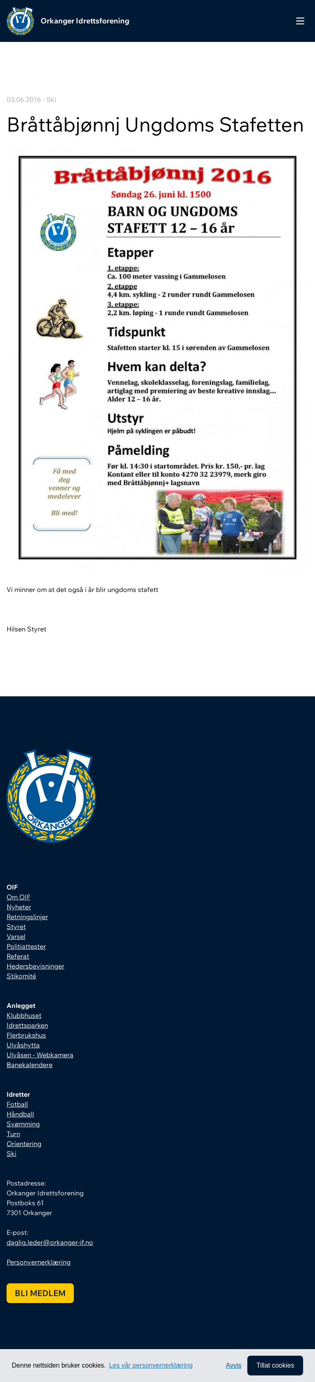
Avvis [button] (234, 1365)
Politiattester (26, 946)
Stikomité (21, 976)
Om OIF (18, 897)
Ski (11, 1153)
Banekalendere (29, 1065)
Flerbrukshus (26, 1035)
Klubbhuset (24, 1015)
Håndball (20, 1114)
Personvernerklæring (39, 1262)
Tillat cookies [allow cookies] (275, 1365)
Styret (16, 926)
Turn (13, 1134)
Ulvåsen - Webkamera (40, 1055)
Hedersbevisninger (35, 966)
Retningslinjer (27, 917)
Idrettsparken (27, 1025)
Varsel (16, 936)
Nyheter (19, 907)
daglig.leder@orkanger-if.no (50, 1242)
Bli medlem (40, 1293)
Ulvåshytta (23, 1045)
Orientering (24, 1143)
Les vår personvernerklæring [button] (151, 1365)
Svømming (23, 1124)
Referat (18, 956)
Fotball (17, 1104)
